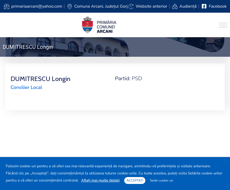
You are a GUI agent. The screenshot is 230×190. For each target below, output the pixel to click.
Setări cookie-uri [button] (161, 180)
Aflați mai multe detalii (100, 180)
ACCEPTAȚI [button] (134, 180)
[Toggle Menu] (223, 24)
